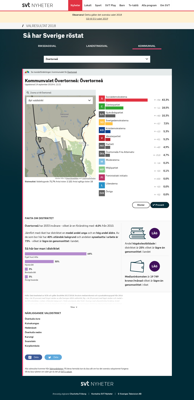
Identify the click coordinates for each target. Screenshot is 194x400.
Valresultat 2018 (39, 26)
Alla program (149, 5)
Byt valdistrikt (35, 100)
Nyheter (75, 5)
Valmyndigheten (89, 178)
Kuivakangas (32, 323)
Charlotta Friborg (78, 394)
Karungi (29, 336)
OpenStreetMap (72, 178)
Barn (122, 5)
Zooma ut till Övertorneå (39, 92)
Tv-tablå (133, 5)
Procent (160, 204)
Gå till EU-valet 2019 (97, 18)
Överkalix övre (32, 318)
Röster (141, 204)
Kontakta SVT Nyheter (102, 394)
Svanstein (30, 341)
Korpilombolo (32, 345)
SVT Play (110, 5)
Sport (98, 5)
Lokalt (87, 5)
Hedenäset (30, 327)
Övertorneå (52, 59)
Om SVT (165, 5)
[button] (33, 357)
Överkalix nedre (33, 332)
